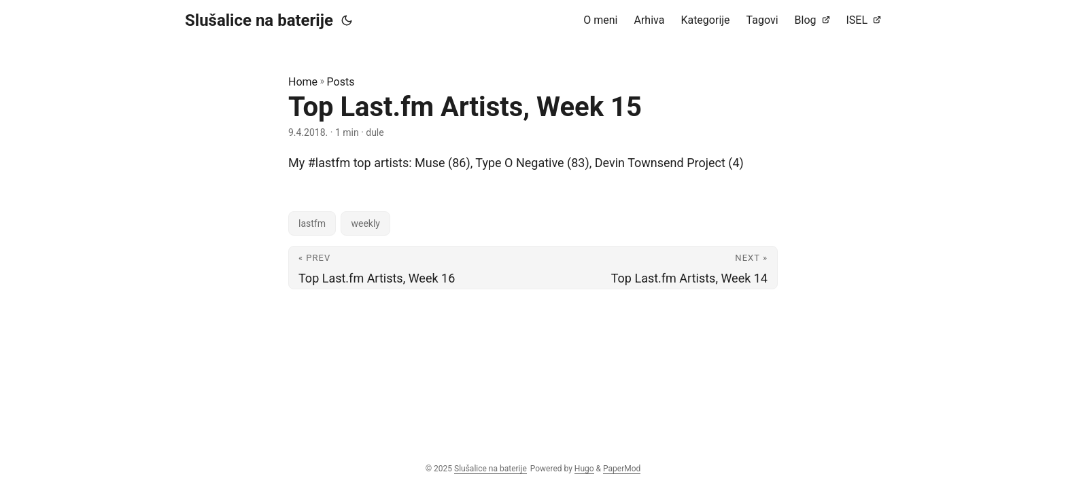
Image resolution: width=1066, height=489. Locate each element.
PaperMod (621, 468)
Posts (341, 81)
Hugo (584, 468)
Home (302, 81)
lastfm (312, 223)
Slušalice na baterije (259, 20)
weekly (365, 223)
